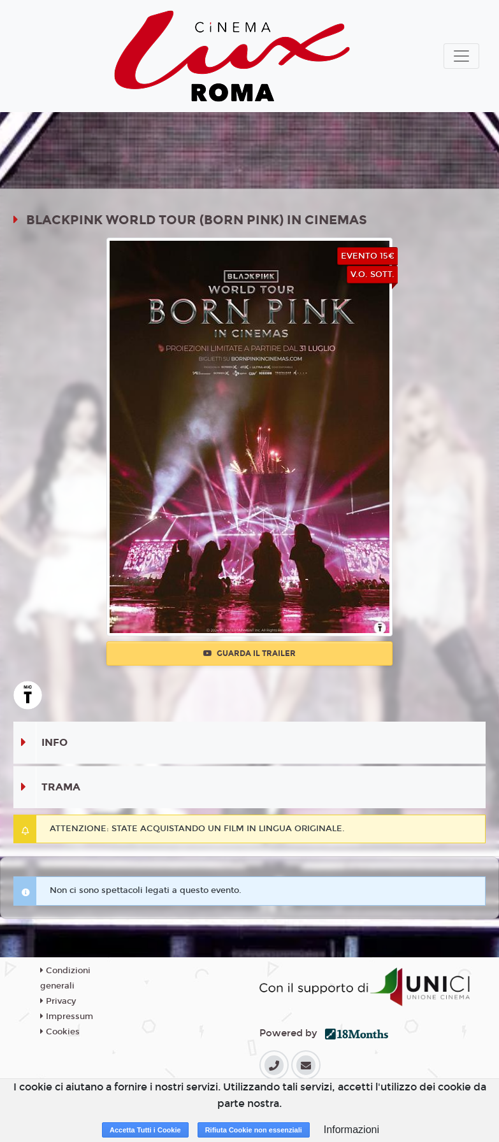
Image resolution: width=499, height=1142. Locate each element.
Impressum (66, 1016)
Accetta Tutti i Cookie (145, 1130)
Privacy (58, 1001)
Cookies (60, 1032)
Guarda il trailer (249, 653)
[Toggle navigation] (461, 56)
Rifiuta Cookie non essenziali (253, 1130)
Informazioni (351, 1129)
